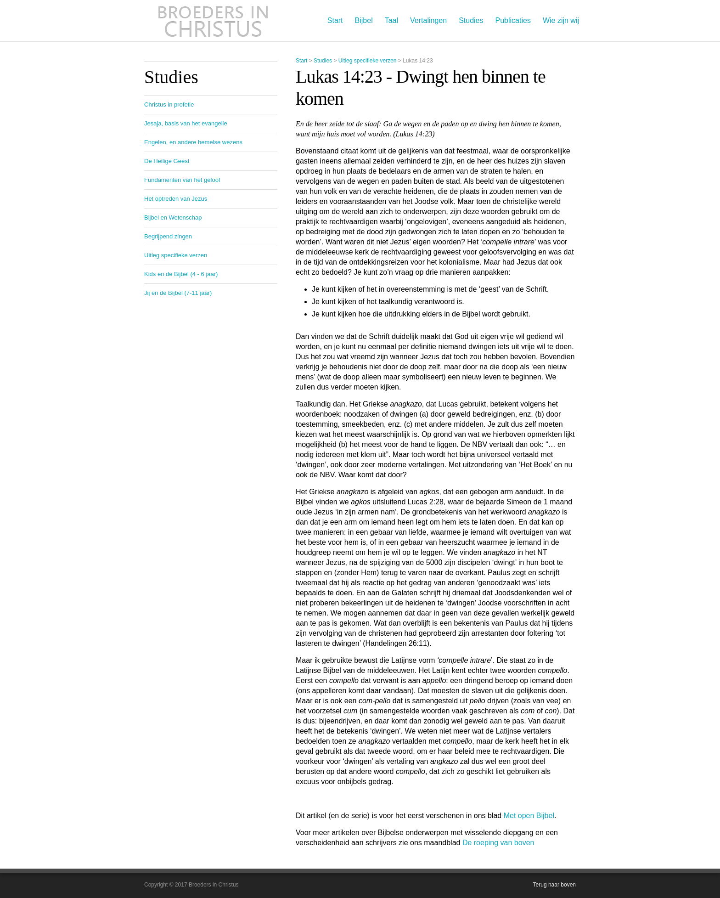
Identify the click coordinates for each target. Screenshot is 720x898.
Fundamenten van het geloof (182, 179)
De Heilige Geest (166, 161)
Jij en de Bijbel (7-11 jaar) (178, 292)
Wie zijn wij (561, 20)
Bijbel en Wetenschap (173, 217)
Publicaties (513, 20)
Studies (471, 20)
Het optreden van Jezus (175, 198)
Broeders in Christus (213, 20)
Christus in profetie (169, 104)
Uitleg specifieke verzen (367, 60)
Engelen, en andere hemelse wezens (193, 142)
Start (335, 20)
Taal (391, 20)
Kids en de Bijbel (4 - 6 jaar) (181, 274)
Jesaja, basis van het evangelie (185, 123)
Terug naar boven (554, 884)
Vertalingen (428, 20)
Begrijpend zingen (168, 236)
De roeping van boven (498, 843)
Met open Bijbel (529, 815)
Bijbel (364, 20)
